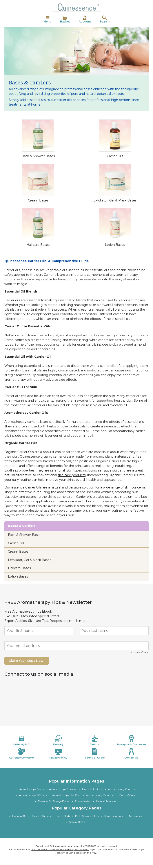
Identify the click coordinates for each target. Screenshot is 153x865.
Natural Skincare (106, 801)
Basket (65, 19)
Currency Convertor (21, 753)
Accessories (135, 816)
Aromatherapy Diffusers (33, 795)
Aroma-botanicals (92, 789)
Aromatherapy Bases (31, 789)
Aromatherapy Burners (62, 789)
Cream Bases (38, 200)
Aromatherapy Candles (121, 789)
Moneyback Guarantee (131, 740)
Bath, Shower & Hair (87, 816)
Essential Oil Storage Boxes (53, 801)
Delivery (58, 740)
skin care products (72, 475)
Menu (47, 19)
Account (85, 19)
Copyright (41, 846)
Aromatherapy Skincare (100, 795)
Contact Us (131, 753)
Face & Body (63, 816)
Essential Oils (19, 816)
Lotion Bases (115, 245)
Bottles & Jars (127, 795)
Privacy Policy (140, 652)
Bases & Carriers (41, 816)
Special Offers (77, 822)
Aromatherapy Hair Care (66, 795)
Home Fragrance (114, 816)
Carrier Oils (115, 156)
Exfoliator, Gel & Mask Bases (115, 200)
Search (104, 19)
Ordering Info (21, 740)
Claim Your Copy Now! (26, 661)
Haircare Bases (38, 245)
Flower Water (82, 801)
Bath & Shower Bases (38, 156)
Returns (95, 740)
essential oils (33, 366)
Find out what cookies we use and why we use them (60, 849)
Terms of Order (95, 753)
